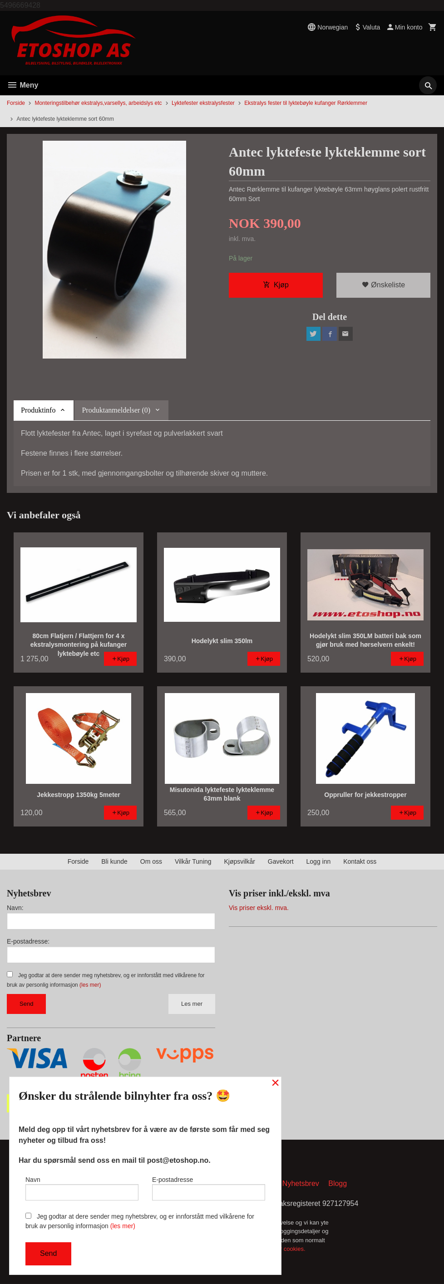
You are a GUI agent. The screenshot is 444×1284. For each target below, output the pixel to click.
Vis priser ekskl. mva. (259, 907)
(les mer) (90, 985)
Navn (81, 1187)
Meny (22, 85)
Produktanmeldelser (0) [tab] (116, 410)
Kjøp (276, 285)
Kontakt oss (359, 861)
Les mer (191, 1003)
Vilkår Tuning (193, 861)
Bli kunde (114, 861)
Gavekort (281, 861)
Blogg (337, 1184)
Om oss (151, 861)
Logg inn (318, 861)
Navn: (15, 907)
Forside (16, 103)
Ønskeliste (383, 285)
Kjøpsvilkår (239, 861)
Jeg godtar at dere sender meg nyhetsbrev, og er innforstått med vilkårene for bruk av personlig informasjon (139, 1221)
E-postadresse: (28, 941)
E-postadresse (208, 1187)
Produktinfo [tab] (38, 410)
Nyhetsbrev (300, 1184)
